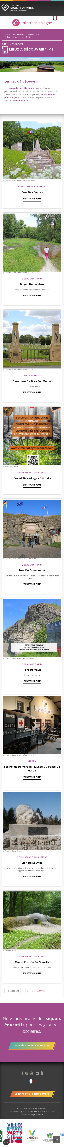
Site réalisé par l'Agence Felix (37, 1113)
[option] (32, 1135)
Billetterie (45, 1111)
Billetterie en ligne (32, 22)
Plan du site (33, 1111)
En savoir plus (32, 198)
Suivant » (41, 990)
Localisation (21, 1108)
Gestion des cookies (38, 1108)
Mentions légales (18, 1111)
